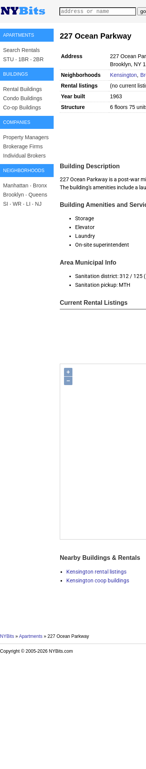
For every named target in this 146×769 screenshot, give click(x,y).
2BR (38, 59)
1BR (23, 59)
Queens (37, 195)
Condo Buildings (22, 98)
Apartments (30, 636)
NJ (38, 204)
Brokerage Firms (23, 146)
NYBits (7, 636)
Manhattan (15, 185)
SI (5, 204)
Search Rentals (21, 50)
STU (8, 59)
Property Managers (26, 137)
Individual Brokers (24, 156)
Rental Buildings (22, 89)
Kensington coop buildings (97, 580)
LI (28, 204)
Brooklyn (13, 195)
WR (17, 204)
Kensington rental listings (96, 572)
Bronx (40, 185)
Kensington (123, 75)
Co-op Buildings (22, 107)
